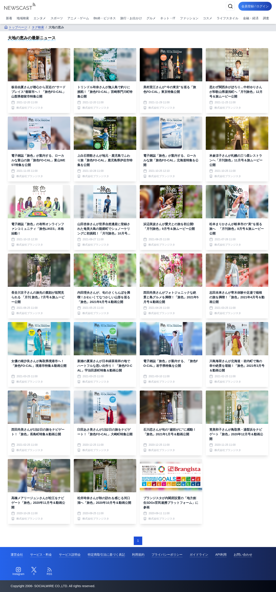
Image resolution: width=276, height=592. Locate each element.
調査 (266, 18)
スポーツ (57, 18)
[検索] (229, 6)
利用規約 (138, 554)
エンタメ (39, 18)
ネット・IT (167, 18)
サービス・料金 (41, 554)
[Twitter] (34, 571)
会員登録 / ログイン (254, 6)
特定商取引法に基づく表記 (106, 554)
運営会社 (17, 554)
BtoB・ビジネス (104, 18)
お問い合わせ (243, 554)
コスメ (207, 18)
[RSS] (49, 571)
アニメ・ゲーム (78, 18)
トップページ (15, 27)
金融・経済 (251, 18)
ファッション (189, 18)
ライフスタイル (227, 18)
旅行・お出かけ (131, 18)
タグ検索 (38, 27)
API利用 (221, 554)
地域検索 (23, 18)
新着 (9, 18)
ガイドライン (199, 554)
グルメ (151, 18)
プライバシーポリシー (167, 554)
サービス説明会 (70, 554)
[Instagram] (18, 571)
